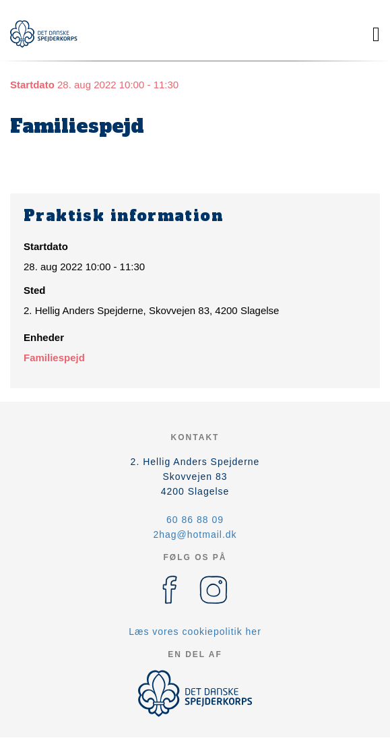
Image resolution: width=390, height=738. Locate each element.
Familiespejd (54, 357)
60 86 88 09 (195, 519)
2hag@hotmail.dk (194, 534)
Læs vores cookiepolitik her (195, 631)
